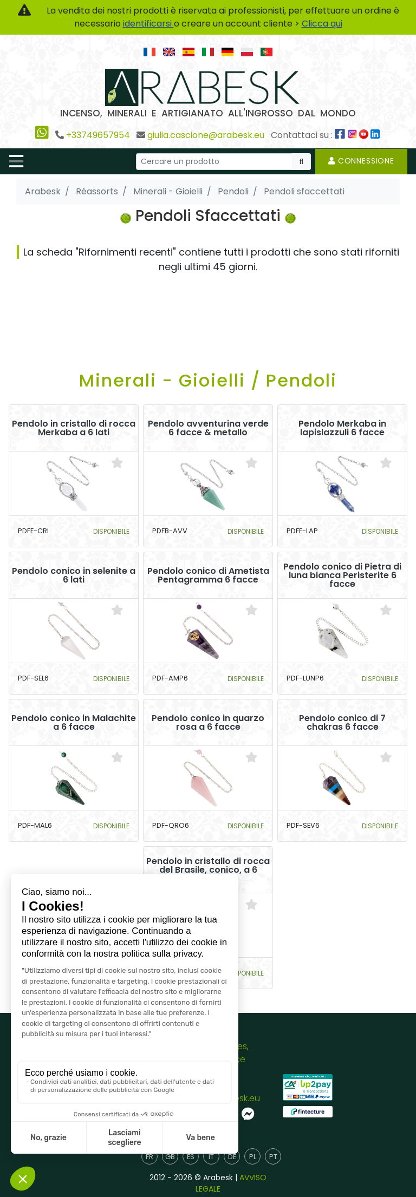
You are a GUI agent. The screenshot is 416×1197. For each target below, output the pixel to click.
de (232, 1156)
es (190, 1156)
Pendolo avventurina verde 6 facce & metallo (208, 428)
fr (149, 1156)
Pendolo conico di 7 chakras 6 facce (342, 722)
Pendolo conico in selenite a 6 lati (73, 575)
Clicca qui (322, 23)
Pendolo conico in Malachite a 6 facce (73, 722)
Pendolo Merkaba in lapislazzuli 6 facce (342, 428)
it (211, 1156)
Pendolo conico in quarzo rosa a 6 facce (208, 722)
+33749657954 (98, 135)
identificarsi (148, 23)
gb (170, 1156)
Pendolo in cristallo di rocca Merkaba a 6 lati (73, 428)
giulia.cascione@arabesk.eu (205, 135)
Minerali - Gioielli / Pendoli (208, 380)
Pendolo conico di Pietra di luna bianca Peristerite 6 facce (342, 575)
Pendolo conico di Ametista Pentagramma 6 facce (208, 575)
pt (273, 1156)
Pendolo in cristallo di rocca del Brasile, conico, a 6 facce (208, 870)
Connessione (361, 160)
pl (252, 1156)
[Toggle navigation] (16, 161)
